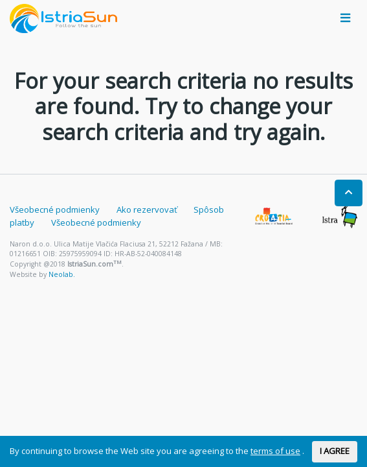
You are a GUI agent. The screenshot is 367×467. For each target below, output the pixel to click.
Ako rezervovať (147, 209)
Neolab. (62, 274)
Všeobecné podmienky (55, 209)
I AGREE (335, 451)
